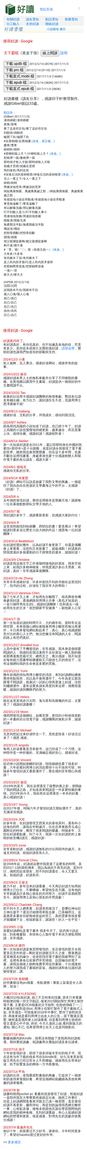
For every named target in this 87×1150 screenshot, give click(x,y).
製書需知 (71, 19)
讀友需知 (32, 19)
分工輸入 (12, 24)
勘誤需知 (51, 19)
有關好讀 (12, 19)
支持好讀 (32, 24)
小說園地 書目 (56, 29)
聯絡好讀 (51, 24)
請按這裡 (68, 348)
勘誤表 (8, 112)
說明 (64, 53)
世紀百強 (46, 9)
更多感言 (14, 1142)
